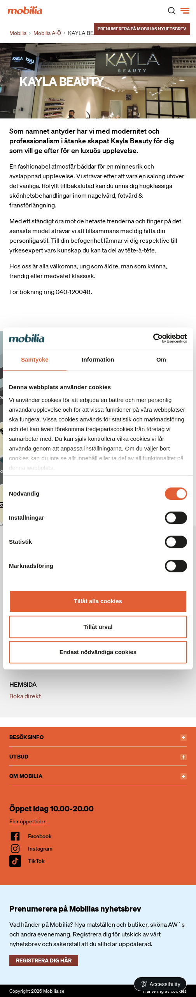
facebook (40, 836)
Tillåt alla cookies (98, 601)
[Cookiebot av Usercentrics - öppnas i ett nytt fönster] (153, 338)
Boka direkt (25, 696)
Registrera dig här (44, 960)
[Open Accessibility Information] (160, 984)
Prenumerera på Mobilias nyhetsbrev (142, 29)
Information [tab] (98, 359)
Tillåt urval (98, 626)
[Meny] (186, 11)
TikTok (36, 861)
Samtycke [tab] (35, 359)
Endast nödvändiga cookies (98, 652)
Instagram (40, 848)
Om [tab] (161, 359)
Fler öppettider (27, 821)
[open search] (171, 10)
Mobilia (17, 33)
